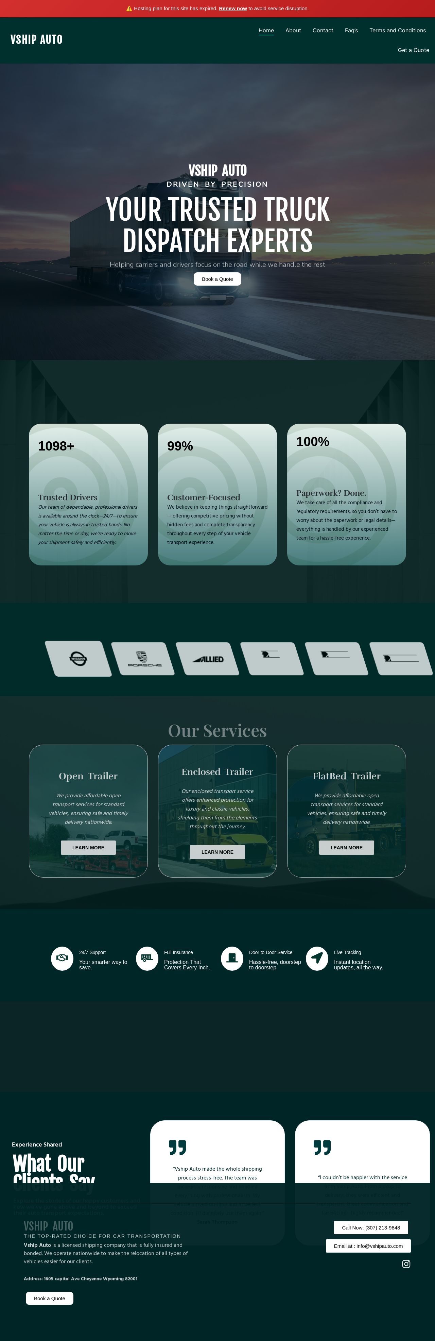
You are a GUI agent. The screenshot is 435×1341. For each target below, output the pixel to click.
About (293, 30)
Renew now (233, 8)
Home (266, 30)
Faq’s (351, 30)
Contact (323, 30)
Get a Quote (413, 50)
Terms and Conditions (397, 30)
